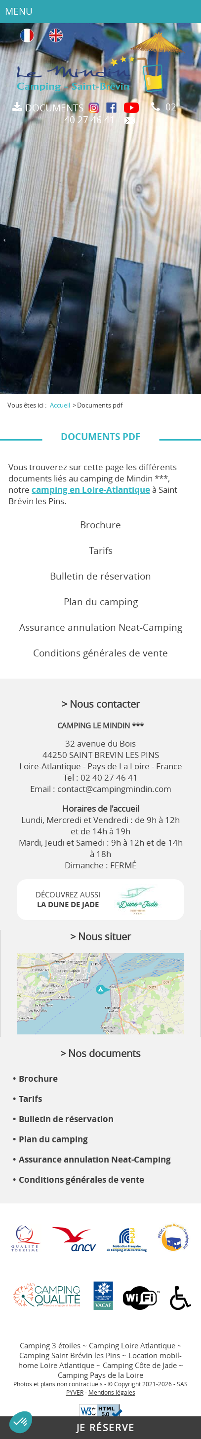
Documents (54, 108)
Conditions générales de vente (100, 653)
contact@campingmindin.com (114, 788)
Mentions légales (111, 1392)
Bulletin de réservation (100, 576)
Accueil (60, 405)
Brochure (100, 524)
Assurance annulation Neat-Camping (100, 627)
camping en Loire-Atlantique (91, 489)
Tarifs (101, 550)
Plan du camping (101, 601)
